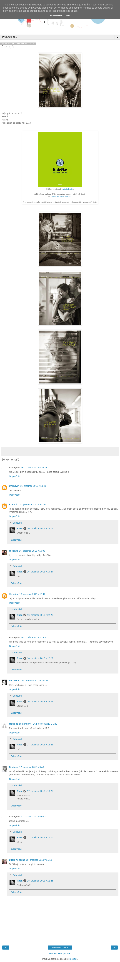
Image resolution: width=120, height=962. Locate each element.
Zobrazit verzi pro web (60, 953)
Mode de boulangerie (20, 724)
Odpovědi (17, 523)
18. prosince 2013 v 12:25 (40, 880)
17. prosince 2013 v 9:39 (44, 724)
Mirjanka (13, 551)
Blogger (73, 959)
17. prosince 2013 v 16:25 (40, 837)
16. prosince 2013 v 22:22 (40, 658)
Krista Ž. (14, 504)
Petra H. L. (15, 680)
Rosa (19, 528)
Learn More (55, 15)
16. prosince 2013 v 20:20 (35, 680)
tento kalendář (67, 189)
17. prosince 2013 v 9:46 (31, 767)
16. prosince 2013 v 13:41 (33, 486)
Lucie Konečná (17, 860)
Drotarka (13, 767)
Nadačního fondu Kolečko (61, 197)
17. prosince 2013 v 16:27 (40, 791)
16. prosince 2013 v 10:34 (34, 467)
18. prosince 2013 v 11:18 (39, 860)
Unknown (14, 486)
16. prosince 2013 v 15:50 (33, 504)
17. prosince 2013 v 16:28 (40, 744)
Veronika (13, 594)
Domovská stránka (60, 947)
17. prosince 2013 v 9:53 (33, 816)
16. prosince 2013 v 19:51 (34, 637)
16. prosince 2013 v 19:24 (40, 528)
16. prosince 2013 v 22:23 (40, 615)
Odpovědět (14, 476)
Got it (69, 15)
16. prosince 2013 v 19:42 (32, 594)
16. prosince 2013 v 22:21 (40, 701)
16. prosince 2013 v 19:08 (32, 551)
